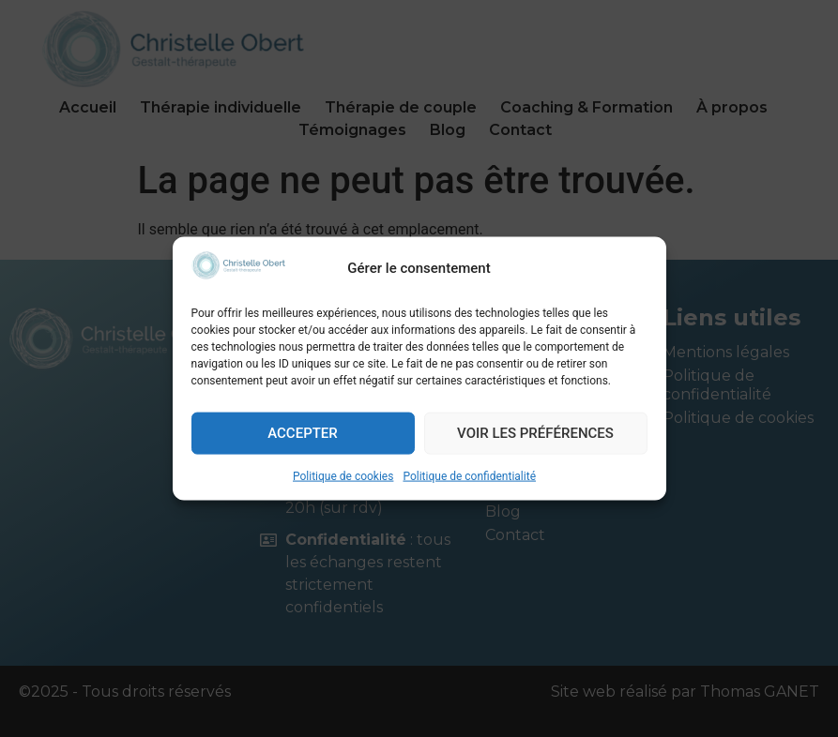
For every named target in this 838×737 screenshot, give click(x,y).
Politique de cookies (343, 475)
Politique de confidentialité (469, 475)
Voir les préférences (535, 433)
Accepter (302, 433)
